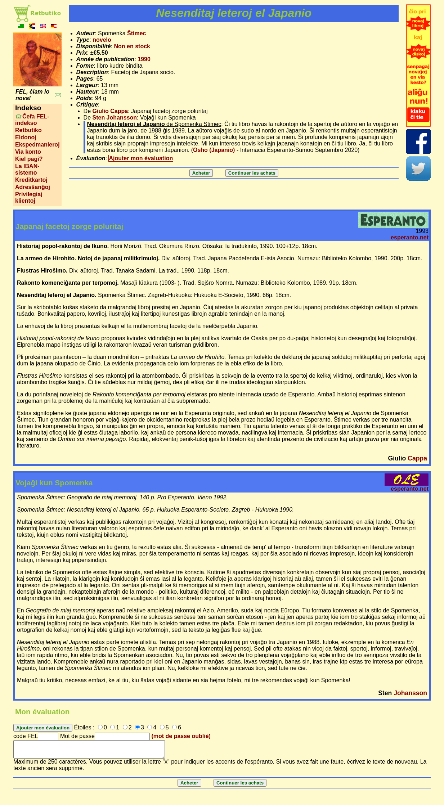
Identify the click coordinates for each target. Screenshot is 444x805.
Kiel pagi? (28, 159)
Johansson (410, 693)
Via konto (28, 152)
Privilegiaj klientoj (28, 197)
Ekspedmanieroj (37, 144)
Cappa (417, 458)
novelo (102, 40)
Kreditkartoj (31, 180)
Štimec (136, 33)
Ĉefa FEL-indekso (32, 119)
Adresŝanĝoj (32, 187)
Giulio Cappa (110, 111)
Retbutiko (28, 130)
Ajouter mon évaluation (141, 158)
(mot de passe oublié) (180, 736)
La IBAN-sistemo (27, 169)
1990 (144, 59)
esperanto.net (410, 237)
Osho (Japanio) (214, 150)
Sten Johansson (115, 117)
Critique (87, 105)
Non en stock (132, 46)
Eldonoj (25, 137)
